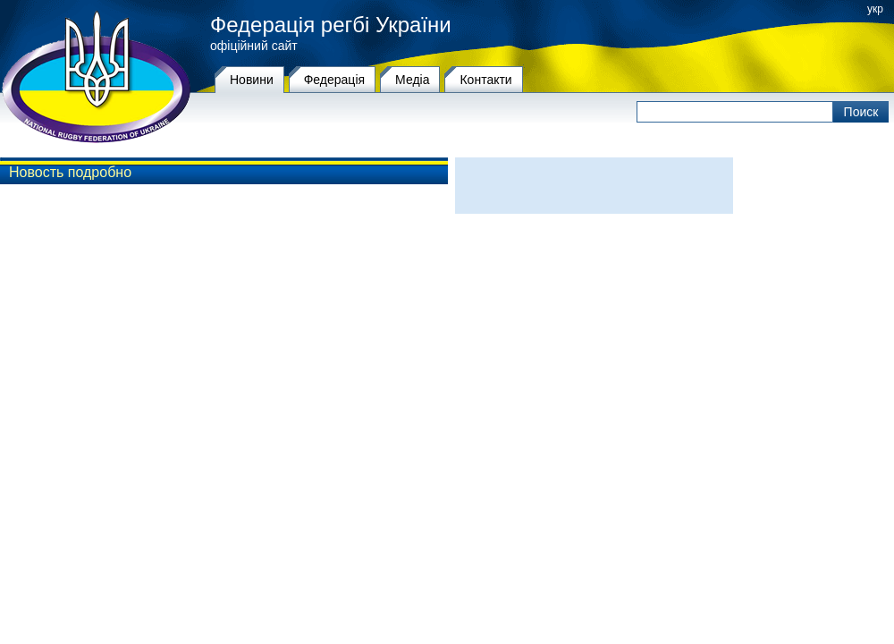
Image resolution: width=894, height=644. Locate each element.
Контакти (485, 79)
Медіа (412, 79)
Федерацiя (334, 79)
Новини (252, 79)
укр (875, 9)
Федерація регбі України (330, 25)
